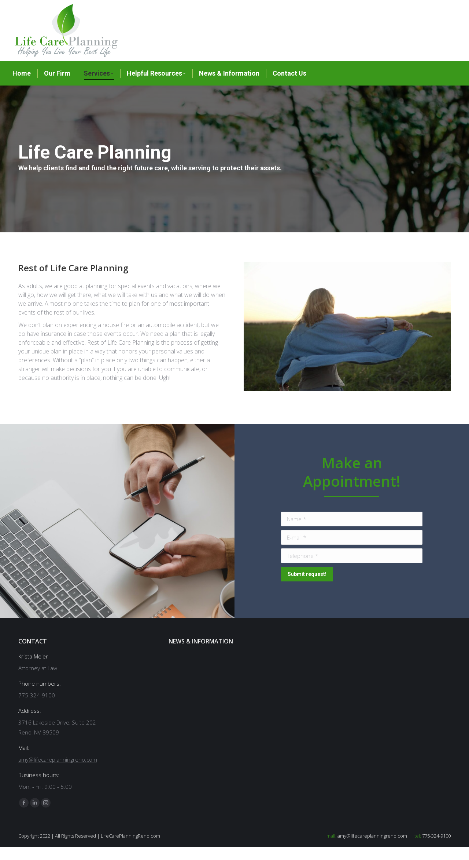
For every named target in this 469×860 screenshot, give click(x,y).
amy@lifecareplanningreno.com (315, 7)
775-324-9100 (248, 7)
